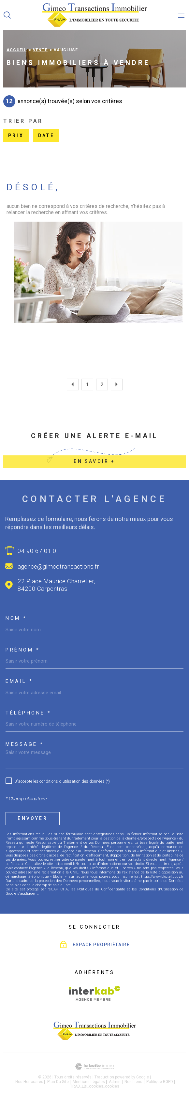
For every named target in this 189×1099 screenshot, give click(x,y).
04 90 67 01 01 (39, 551)
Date (46, 135)
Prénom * (23, 650)
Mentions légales (89, 1081)
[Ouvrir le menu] (182, 15)
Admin (115, 1081)
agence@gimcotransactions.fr (58, 566)
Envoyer (32, 818)
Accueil (16, 50)
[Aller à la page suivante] (117, 384)
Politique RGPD (159, 1081)
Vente (40, 50)
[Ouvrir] (7, 15)
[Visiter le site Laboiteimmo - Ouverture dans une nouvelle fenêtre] (94, 1066)
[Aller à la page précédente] (73, 384)
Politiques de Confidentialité (101, 889)
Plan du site (58, 1081)
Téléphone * (28, 713)
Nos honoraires (29, 1081)
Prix (16, 135)
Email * (19, 681)
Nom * (16, 618)
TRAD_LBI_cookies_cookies (94, 1086)
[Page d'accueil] (94, 15)
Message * (25, 744)
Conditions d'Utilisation (158, 889)
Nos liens (133, 1081)
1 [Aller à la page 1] (87, 384)
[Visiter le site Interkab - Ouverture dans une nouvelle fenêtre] (95, 993)
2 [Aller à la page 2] (102, 384)
